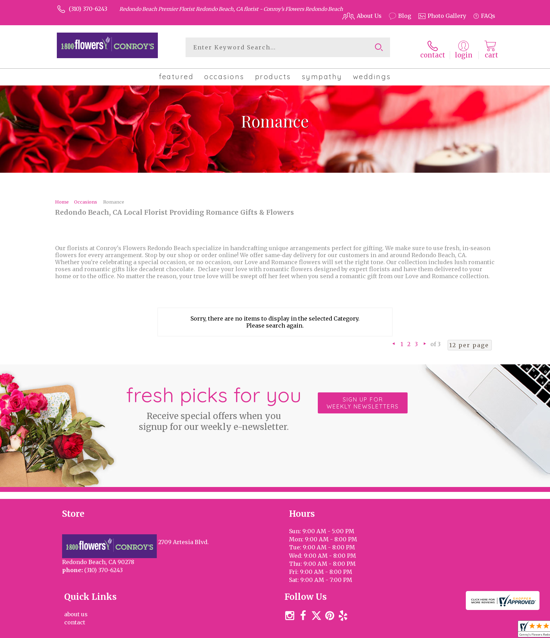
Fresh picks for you (213, 404)
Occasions (85, 199)
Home (62, 199)
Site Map (476, 630)
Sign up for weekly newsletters (363, 400)
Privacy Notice (377, 630)
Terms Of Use (334, 630)
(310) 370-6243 (88, 8)
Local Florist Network (430, 630)
